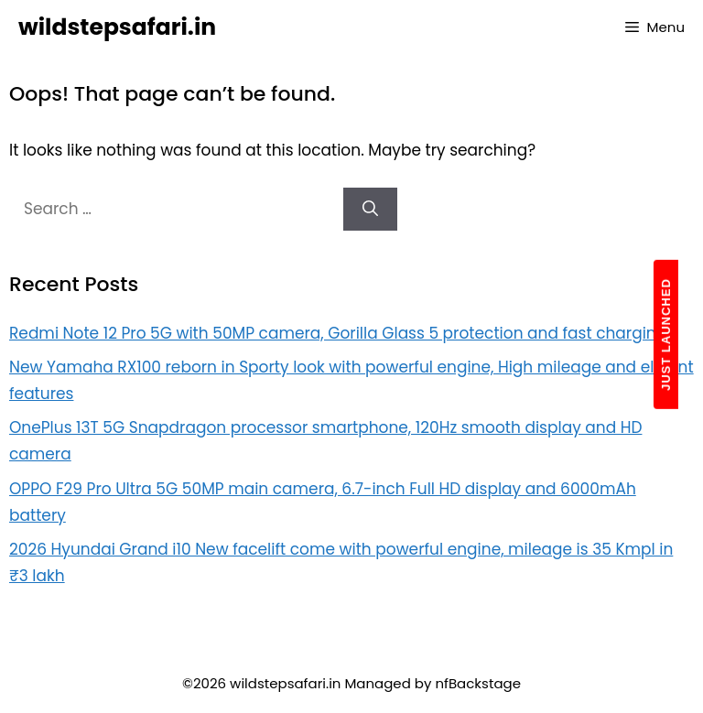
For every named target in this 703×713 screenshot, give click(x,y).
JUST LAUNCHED (666, 334)
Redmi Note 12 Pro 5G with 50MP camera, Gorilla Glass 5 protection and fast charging (337, 333)
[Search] (370, 210)
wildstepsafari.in (117, 27)
